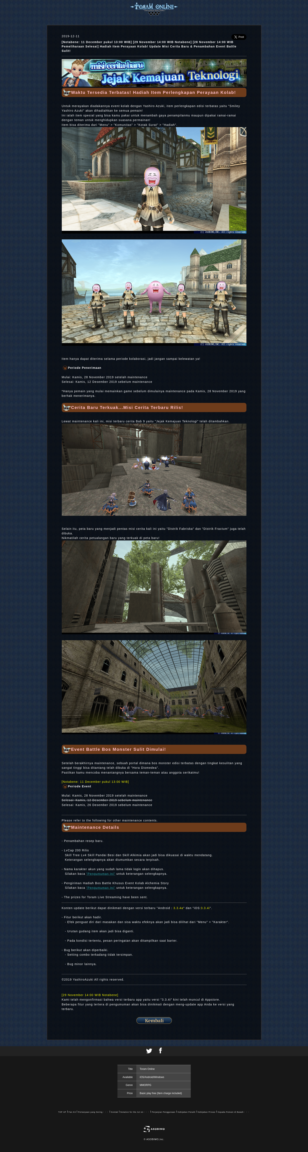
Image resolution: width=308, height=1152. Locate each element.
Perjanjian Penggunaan (163, 1112)
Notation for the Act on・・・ (134, 1112)
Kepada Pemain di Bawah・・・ (234, 1112)
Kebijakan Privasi (206, 1112)
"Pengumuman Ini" (100, 873)
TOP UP (62, 1112)
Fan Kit (72, 1112)
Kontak (114, 1112)
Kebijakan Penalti (187, 1112)
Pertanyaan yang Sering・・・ (93, 1112)
